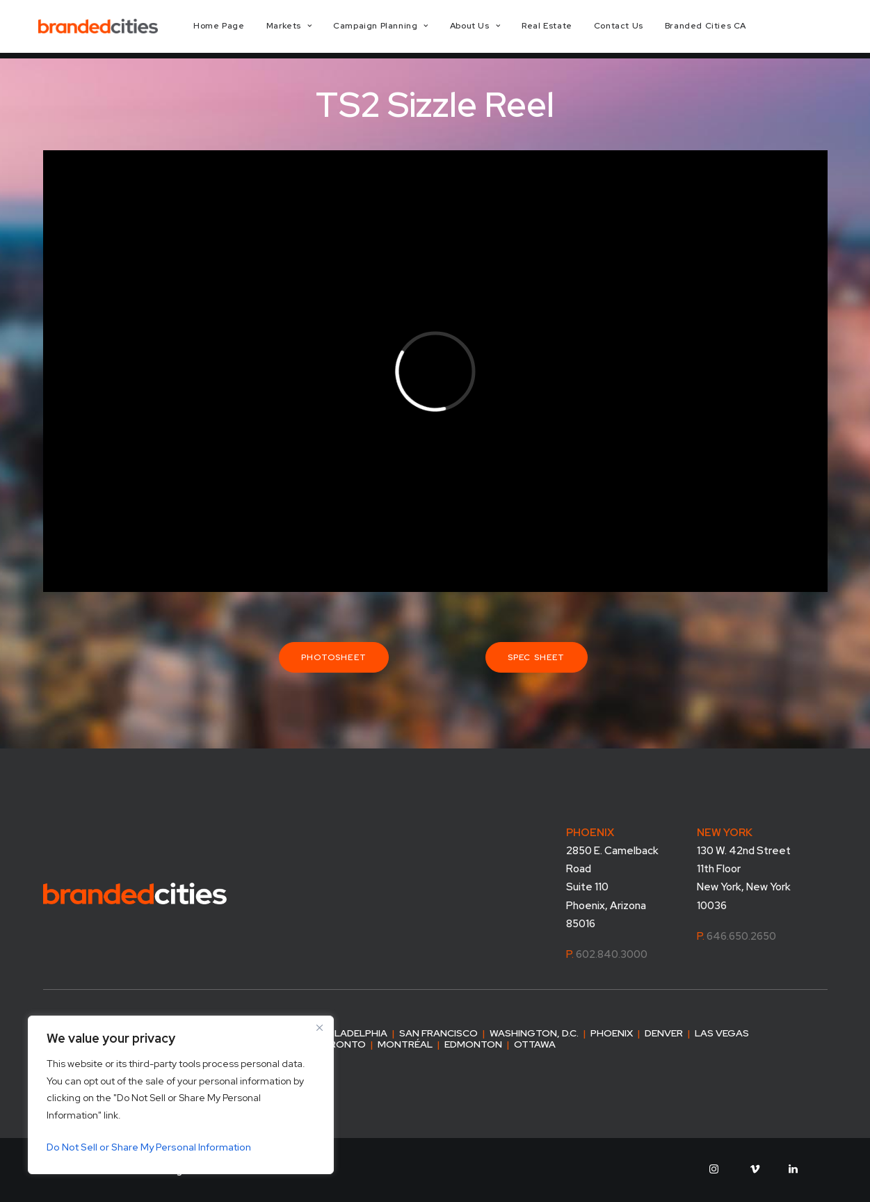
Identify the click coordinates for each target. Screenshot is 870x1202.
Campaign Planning (401, 29)
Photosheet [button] (333, 657)
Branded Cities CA (725, 29)
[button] (713, 1170)
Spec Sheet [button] (536, 657)
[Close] (319, 1027)
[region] (181, 1095)
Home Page (239, 29)
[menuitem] (239, 29)
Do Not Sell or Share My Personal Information (149, 1147)
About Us (496, 29)
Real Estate (567, 29)
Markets (309, 29)
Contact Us (638, 29)
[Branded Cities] (108, 29)
